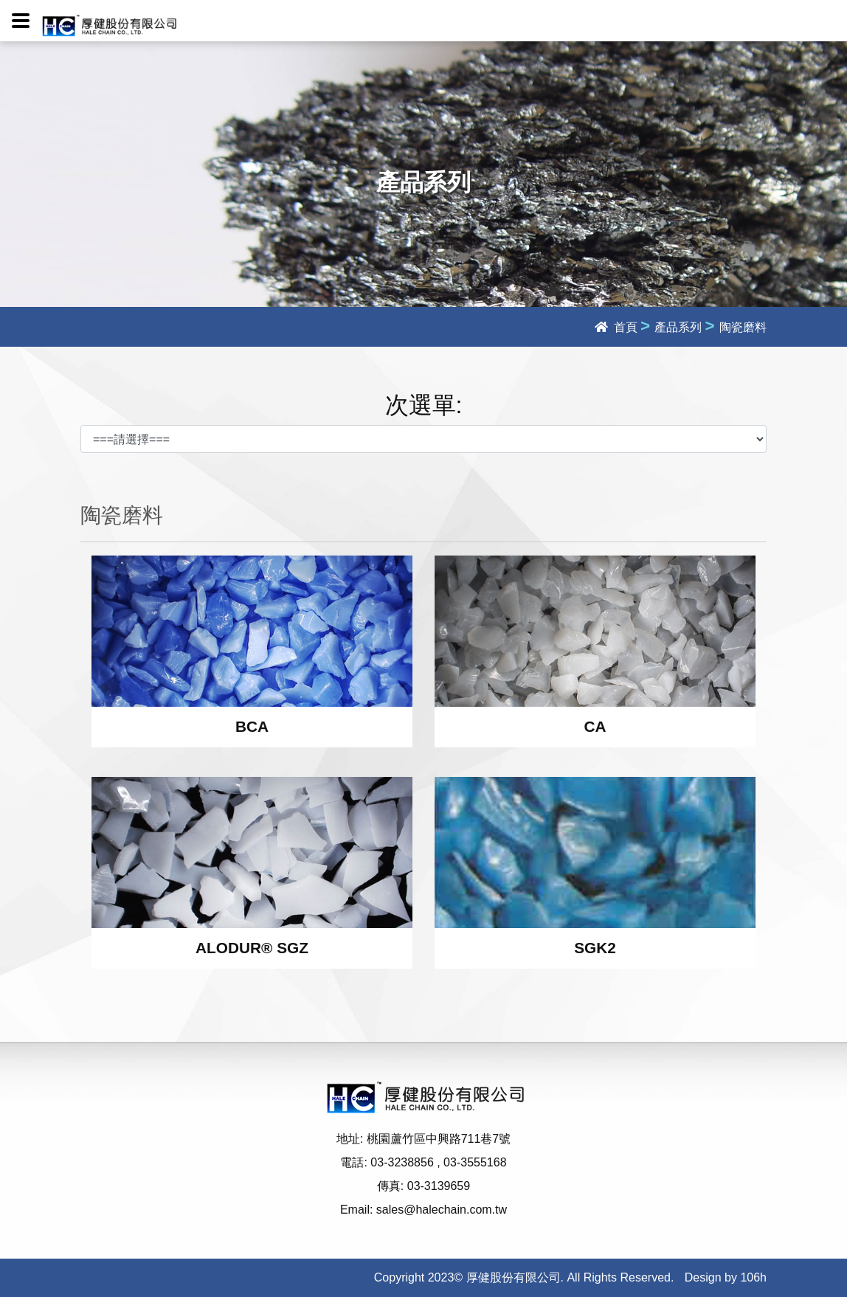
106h (753, 1277)
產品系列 (678, 327)
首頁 (616, 327)
